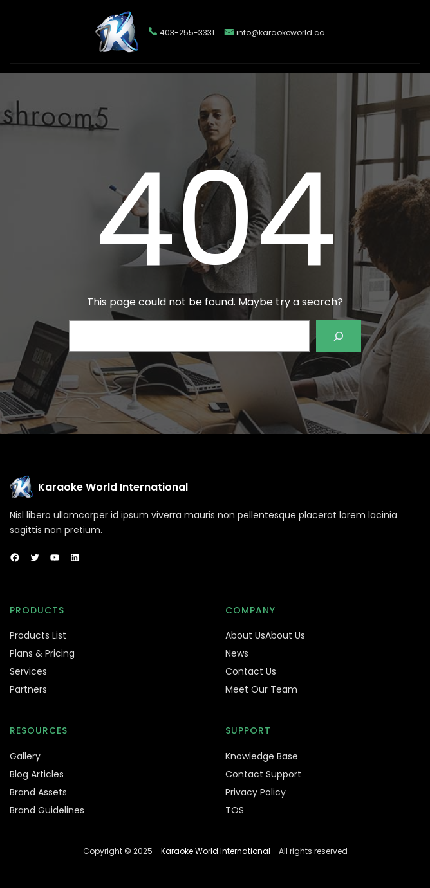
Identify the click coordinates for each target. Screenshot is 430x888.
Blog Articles (37, 774)
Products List (38, 635)
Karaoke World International (113, 487)
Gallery (25, 756)
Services (28, 671)
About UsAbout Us (265, 635)
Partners (28, 689)
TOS (234, 810)
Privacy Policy (255, 792)
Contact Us (250, 671)
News (236, 653)
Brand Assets (38, 792)
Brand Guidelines (47, 810)
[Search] (339, 336)
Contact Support (263, 774)
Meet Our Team (261, 689)
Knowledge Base (261, 756)
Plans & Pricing (42, 653)
